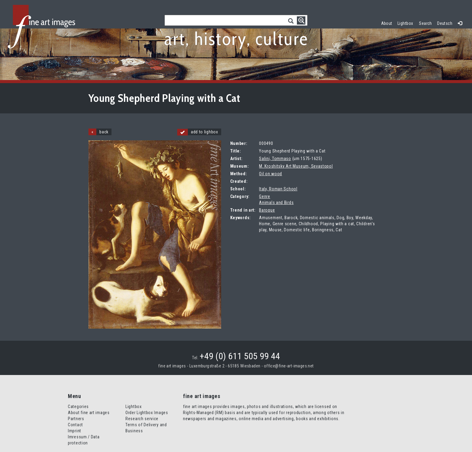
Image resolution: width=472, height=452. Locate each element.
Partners (76, 418)
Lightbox (406, 22)
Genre (264, 196)
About (386, 23)
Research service (141, 418)
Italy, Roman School (278, 188)
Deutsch (444, 23)
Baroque (267, 210)
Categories (78, 406)
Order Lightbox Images (146, 412)
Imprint (74, 430)
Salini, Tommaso (275, 158)
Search (425, 23)
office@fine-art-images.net (289, 365)
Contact (75, 424)
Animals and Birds (276, 202)
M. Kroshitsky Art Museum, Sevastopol (296, 166)
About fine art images (89, 412)
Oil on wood (270, 173)
